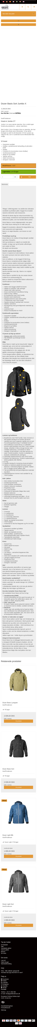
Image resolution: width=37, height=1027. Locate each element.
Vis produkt (18, 721)
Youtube (5, 986)
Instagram (6, 984)
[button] (18, 20)
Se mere (3, 953)
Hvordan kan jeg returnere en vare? (12, 972)
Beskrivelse (5, 184)
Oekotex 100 (8, 336)
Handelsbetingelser (7, 1006)
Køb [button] (25, 176)
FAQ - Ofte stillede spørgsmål (10, 971)
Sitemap (3, 1010)
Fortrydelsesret (5, 1007)
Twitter (5, 981)
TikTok (5, 987)
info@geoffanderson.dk (13, 993)
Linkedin (5, 982)
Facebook (6, 979)
